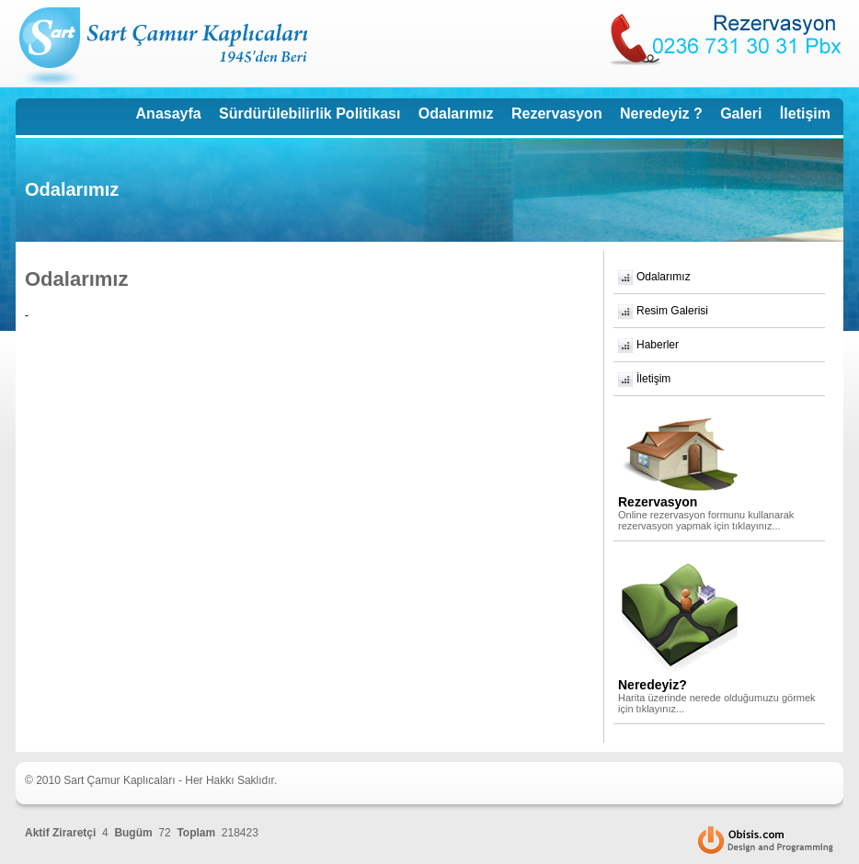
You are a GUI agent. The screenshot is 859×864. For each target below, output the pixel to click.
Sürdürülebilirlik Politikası (309, 113)
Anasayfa (168, 113)
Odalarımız (456, 113)
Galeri (741, 113)
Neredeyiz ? (661, 113)
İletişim (805, 113)
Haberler (657, 344)
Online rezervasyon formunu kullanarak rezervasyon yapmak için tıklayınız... (706, 520)
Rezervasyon (556, 113)
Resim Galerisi (672, 310)
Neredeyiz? (652, 684)
